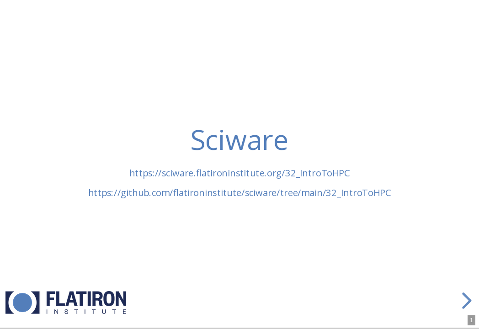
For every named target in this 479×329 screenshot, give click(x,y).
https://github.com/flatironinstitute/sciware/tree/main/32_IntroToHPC (239, 192)
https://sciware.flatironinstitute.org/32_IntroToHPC (239, 172)
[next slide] (465, 300)
